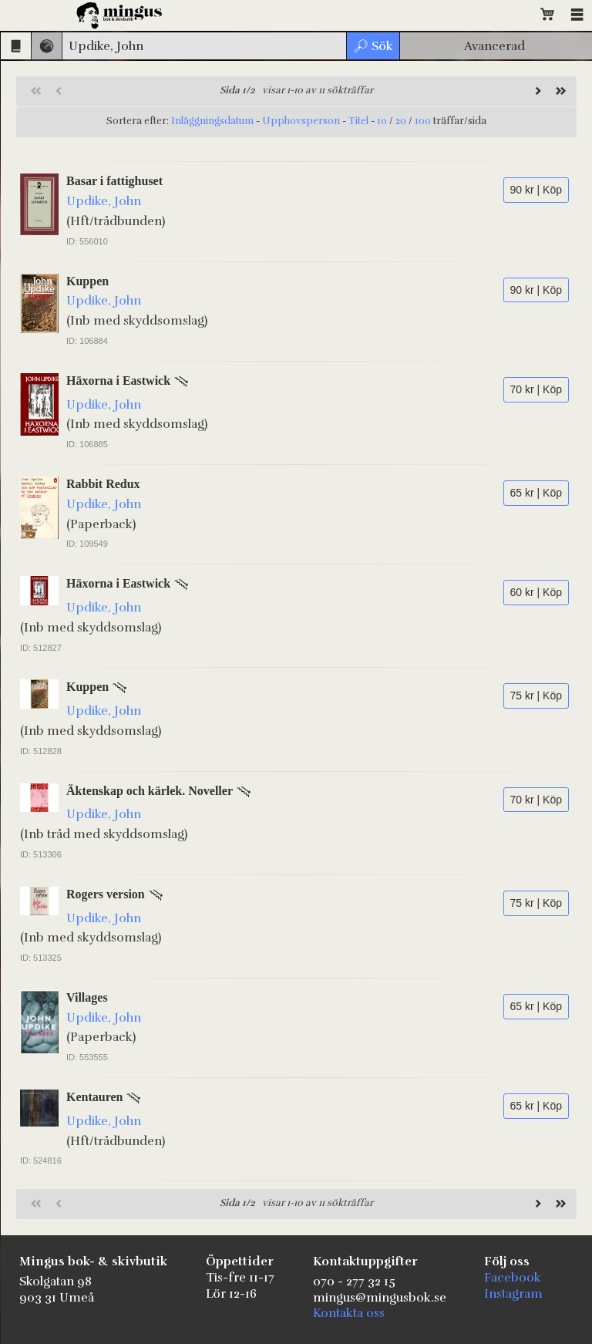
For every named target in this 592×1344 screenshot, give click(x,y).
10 (382, 121)
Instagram (513, 1294)
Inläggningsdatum (212, 121)
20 (400, 121)
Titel (358, 121)
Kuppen (87, 281)
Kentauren (94, 1096)
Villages (87, 997)
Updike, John (103, 201)
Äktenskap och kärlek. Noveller (149, 790)
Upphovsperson (301, 121)
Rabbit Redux (103, 483)
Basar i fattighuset (114, 180)
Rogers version (105, 894)
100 (423, 121)
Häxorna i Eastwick (118, 380)
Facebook (512, 1277)
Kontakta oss (349, 1313)
